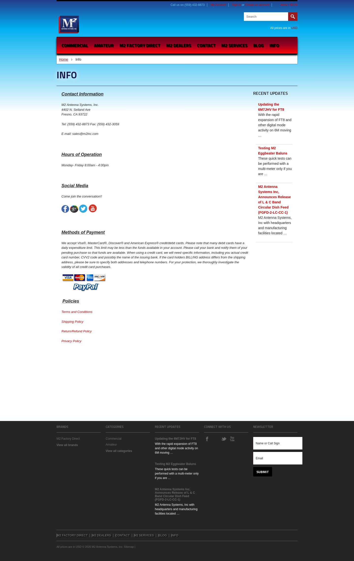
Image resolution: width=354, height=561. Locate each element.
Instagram (215, 439)
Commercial (74, 45)
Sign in (236, 5)
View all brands (67, 445)
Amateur (104, 45)
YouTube (232, 439)
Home (63, 59)
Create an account (257, 5)
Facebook (207, 439)
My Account (218, 5)
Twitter (224, 439)
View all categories (119, 451)
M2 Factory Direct (68, 438)
